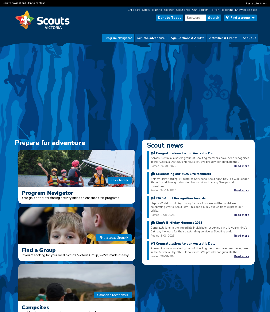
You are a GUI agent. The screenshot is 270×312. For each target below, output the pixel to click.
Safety (146, 10)
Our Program (200, 10)
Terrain (214, 10)
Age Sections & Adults (187, 38)
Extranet (169, 10)
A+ (265, 3)
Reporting (227, 10)
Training (157, 10)
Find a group (240, 17)
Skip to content (36, 3)
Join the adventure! (151, 38)
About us (249, 38)
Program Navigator (118, 38)
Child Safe (134, 10)
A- (260, 3)
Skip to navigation (14, 3)
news (165, 145)
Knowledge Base (246, 10)
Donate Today (169, 17)
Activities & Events (223, 38)
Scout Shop (183, 10)
